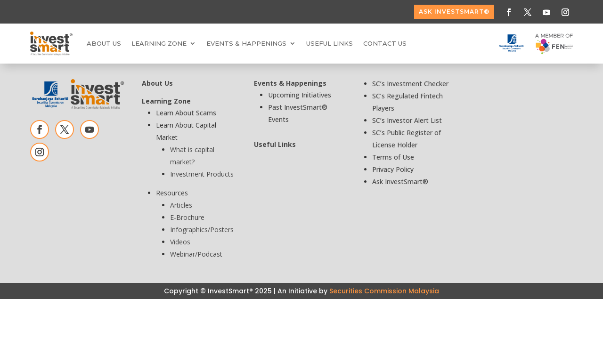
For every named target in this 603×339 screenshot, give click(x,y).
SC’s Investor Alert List (407, 120)
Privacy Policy (393, 169)
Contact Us (385, 43)
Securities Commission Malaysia (384, 291)
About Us (104, 43)
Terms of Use (393, 157)
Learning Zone (159, 43)
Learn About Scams (186, 112)
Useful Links (329, 43)
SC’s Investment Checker (410, 83)
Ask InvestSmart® (400, 181)
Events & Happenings (246, 43)
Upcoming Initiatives (299, 94)
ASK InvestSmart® (454, 11)
